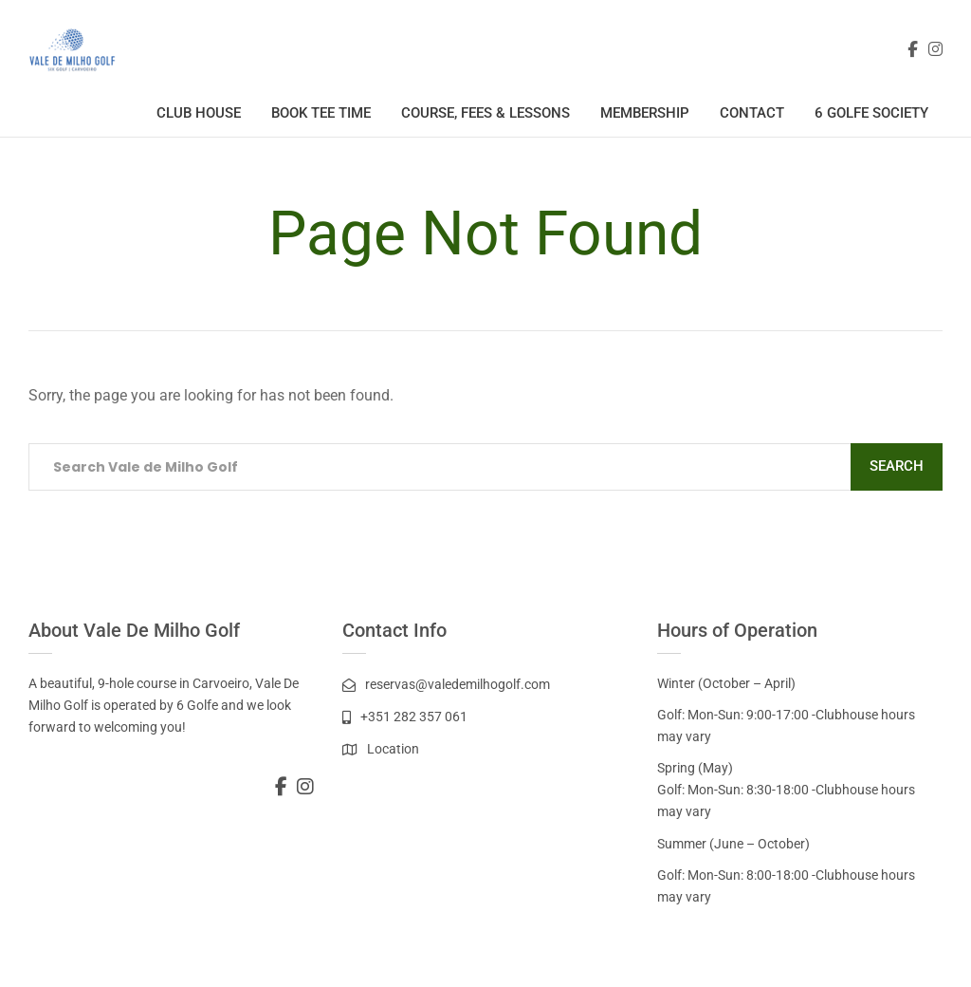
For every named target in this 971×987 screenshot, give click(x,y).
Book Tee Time (321, 112)
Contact (752, 112)
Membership (644, 112)
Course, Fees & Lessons (485, 112)
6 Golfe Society (871, 112)
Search (897, 466)
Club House (198, 112)
